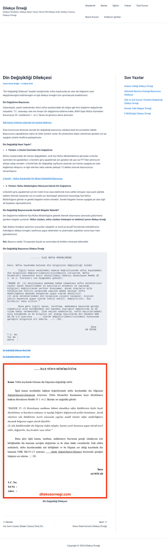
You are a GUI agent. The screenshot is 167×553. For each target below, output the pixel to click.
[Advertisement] (83, 44)
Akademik (90, 5)
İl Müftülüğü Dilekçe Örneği (137, 113)
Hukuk (125, 5)
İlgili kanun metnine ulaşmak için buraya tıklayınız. (28, 122)
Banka (103, 5)
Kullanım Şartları (111, 17)
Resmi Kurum (92, 17)
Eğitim (114, 5)
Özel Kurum (138, 5)
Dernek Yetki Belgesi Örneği (138, 108)
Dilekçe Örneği (15, 8)
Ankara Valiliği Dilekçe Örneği (139, 86)
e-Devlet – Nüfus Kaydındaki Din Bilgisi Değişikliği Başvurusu (33, 178)
